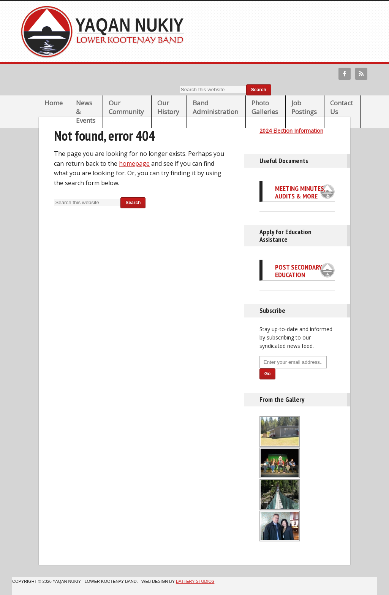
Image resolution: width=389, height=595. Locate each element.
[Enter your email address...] (293, 362)
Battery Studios (195, 581)
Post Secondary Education (298, 271)
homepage (134, 163)
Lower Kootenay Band (104, 31)
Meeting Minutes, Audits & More (300, 192)
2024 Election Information (291, 130)
